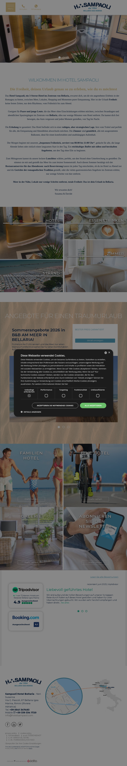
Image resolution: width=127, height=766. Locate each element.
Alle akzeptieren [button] (93, 405)
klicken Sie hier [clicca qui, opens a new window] (61, 384)
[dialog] (63, 383)
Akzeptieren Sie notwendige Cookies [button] (55, 405)
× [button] (109, 353)
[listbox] (105, 352)
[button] (31, 412)
